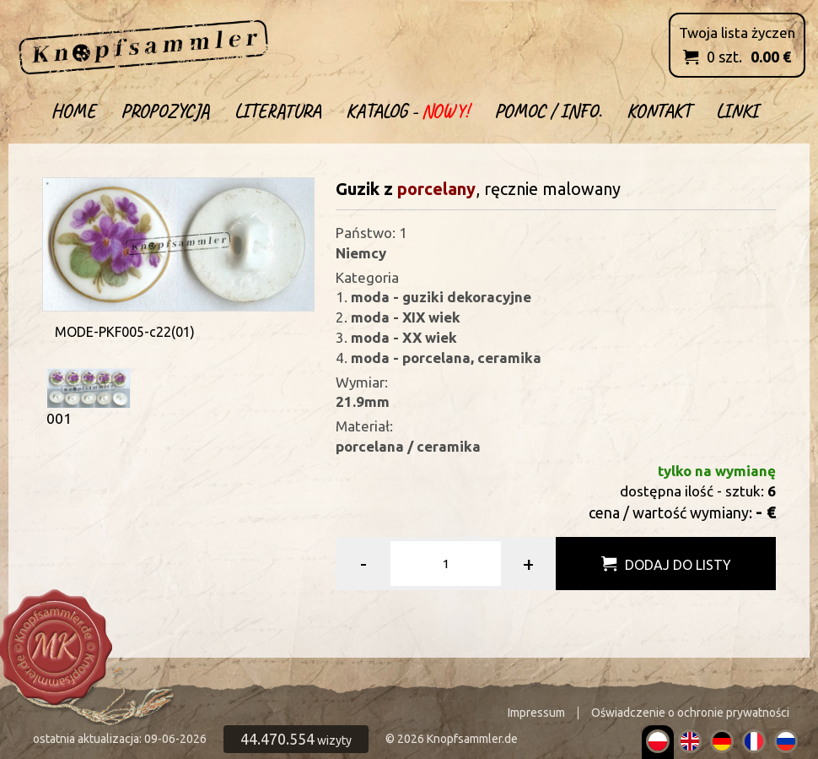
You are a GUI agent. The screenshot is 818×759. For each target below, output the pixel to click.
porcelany (436, 188)
